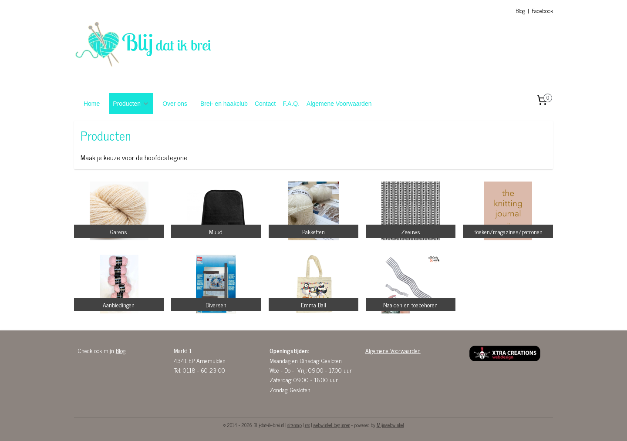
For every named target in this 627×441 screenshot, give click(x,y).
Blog (520, 10)
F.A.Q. (291, 103)
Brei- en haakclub (224, 103)
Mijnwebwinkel (390, 425)
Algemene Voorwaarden (339, 103)
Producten (131, 103)
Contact (265, 103)
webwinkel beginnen (331, 425)
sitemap (294, 425)
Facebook (542, 10)
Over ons (174, 103)
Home (92, 103)
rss (307, 425)
